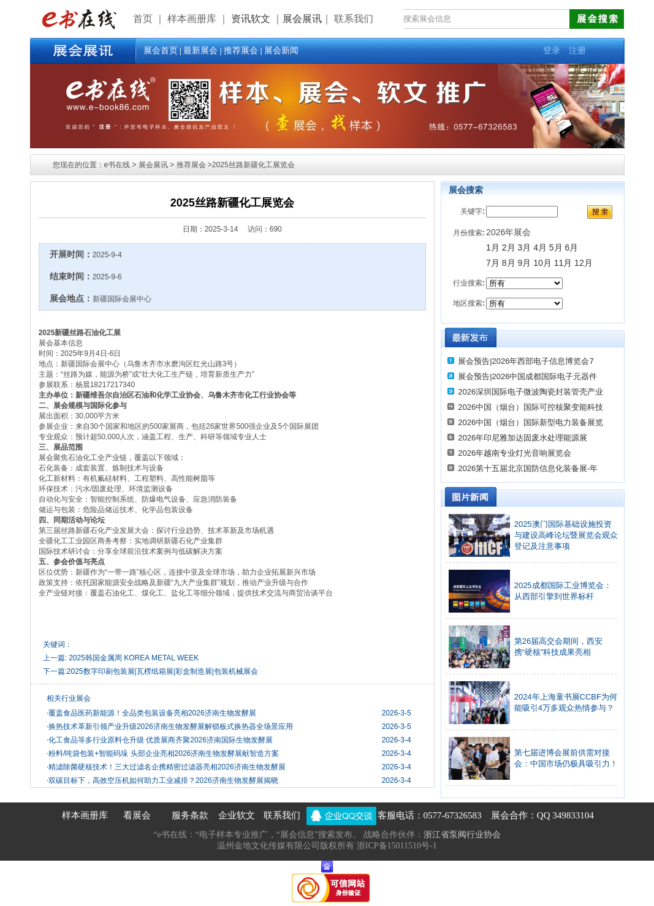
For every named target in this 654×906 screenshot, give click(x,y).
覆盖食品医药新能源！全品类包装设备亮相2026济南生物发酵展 (151, 713)
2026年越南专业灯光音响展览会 (514, 453)
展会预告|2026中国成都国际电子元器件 (527, 376)
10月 (542, 263)
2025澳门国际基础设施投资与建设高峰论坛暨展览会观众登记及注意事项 (566, 535)
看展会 (137, 815)
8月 (508, 263)
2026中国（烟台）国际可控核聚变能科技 (530, 407)
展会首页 (160, 50)
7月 (493, 263)
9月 (525, 263)
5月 (556, 247)
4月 (540, 247)
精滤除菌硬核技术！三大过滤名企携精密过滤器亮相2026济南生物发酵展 (166, 767)
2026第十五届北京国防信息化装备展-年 (528, 468)
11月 (563, 263)
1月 (493, 247)
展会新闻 (281, 50)
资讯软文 (252, 18)
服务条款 (190, 815)
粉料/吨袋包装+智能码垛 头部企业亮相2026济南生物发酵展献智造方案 (163, 753)
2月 (508, 247)
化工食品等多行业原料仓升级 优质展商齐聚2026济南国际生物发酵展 (160, 740)
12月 (583, 263)
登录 (551, 50)
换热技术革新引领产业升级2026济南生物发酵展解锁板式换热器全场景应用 (170, 726)
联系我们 (282, 815)
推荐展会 (241, 50)
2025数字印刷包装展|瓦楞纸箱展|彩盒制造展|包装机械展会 (162, 671)
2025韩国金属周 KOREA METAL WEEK (134, 658)
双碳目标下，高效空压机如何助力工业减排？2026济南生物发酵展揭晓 (162, 780)
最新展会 (200, 50)
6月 (572, 247)
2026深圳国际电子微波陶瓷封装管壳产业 (530, 391)
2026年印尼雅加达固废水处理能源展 (522, 437)
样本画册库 (85, 815)
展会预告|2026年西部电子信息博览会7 (526, 361)
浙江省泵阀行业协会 (462, 834)
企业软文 (236, 815)
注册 (577, 50)
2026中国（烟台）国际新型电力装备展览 (530, 422)
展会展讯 (302, 18)
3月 (524, 247)
